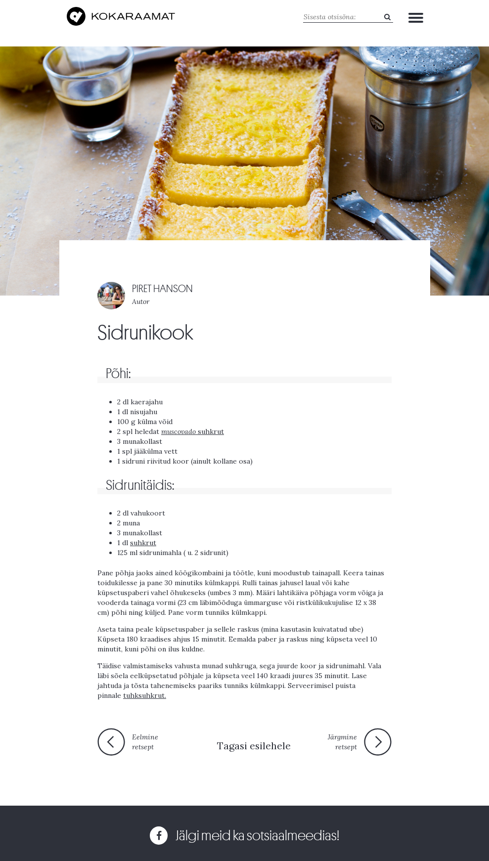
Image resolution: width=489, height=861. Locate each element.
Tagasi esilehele (254, 745)
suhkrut (192, 431)
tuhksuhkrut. (144, 695)
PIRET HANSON (162, 289)
